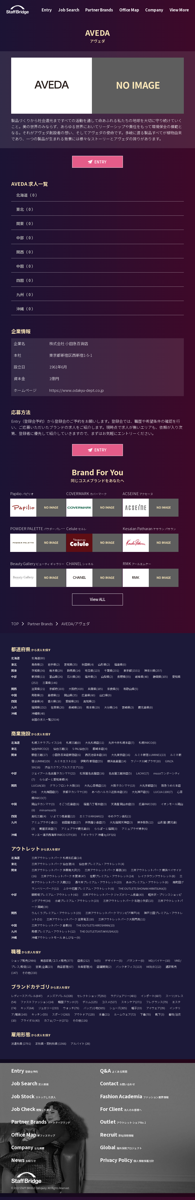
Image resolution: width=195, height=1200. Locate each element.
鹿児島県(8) (145, 710)
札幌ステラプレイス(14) (46, 746)
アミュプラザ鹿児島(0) (75, 832)
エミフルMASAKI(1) (91, 819)
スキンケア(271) (131, 1005)
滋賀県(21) (38, 692)
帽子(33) (136, 1011)
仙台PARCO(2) (40, 752)
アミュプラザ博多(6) (135, 832)
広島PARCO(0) (147, 807)
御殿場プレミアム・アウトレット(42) (54, 897)
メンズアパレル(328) (60, 999)
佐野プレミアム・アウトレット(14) (112, 879)
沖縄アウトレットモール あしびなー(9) (55, 941)
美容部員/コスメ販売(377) (56, 963)
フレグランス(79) (157, 1005)
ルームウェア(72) (125, 1017)
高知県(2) (89, 704)
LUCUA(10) (38, 789)
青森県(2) (37, 667)
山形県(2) (104, 667)
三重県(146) (49, 686)
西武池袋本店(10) (96, 758)
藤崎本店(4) (100, 752)
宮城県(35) (70, 667)
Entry (52, 13)
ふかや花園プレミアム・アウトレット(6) (88, 891)
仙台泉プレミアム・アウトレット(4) (101, 867)
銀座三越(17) (39, 758)
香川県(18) (54, 704)
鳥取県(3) (37, 698)
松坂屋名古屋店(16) (92, 776)
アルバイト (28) (80, 1046)
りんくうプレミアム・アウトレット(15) (56, 916)
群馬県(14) (73, 673)
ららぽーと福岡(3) (105, 832)
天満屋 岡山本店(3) (123, 807)
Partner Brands (100, 13)
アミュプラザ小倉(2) (44, 825)
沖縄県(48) (38, 717)
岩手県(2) (54, 667)
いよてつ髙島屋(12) (63, 819)
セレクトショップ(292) (91, 999)
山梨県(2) (107, 680)
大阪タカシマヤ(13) (122, 789)
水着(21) (104, 1017)
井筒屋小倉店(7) (95, 825)
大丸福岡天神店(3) (121, 825)
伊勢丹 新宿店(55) (91, 764)
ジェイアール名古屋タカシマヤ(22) (53, 776)
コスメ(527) (109, 1005)
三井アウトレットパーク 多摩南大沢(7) (55, 873)
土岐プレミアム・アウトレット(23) (77, 904)
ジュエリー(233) (48, 1011)
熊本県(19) (93, 710)
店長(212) (83, 963)
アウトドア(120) (84, 1017)
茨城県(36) (38, 673)
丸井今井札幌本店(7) (121, 746)
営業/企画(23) (44, 970)
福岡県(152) (38, 710)
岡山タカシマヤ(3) (43, 807)
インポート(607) (151, 999)
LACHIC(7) (142, 776)
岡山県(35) (70, 698)
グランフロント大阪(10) (65, 789)
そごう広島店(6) (69, 807)
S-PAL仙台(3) (80, 752)
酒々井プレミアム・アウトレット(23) (98, 885)
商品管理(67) (65, 970)
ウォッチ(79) (71, 1011)
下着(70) (145, 1017)
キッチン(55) (39, 1017)
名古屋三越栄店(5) (120, 776)
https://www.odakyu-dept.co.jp (76, 390)
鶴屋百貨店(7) (48, 832)
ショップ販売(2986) (23, 963)
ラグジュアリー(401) (123, 999)
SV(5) (97, 963)
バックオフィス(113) (129, 970)
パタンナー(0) (135, 963)
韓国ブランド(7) (68, 1005)
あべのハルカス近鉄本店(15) (109, 795)
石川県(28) (73, 680)
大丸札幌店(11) (94, 746)
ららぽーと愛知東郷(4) (53, 783)
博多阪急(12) (145, 825)
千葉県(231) (111, 673)
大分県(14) (111, 710)
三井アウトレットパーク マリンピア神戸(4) (112, 916)
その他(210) (29, 976)
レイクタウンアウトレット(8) (156, 879)
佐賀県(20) (57, 710)
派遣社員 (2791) (21, 1046)
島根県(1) (54, 698)
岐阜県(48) (142, 680)
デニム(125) (90, 1005)
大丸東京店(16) (120, 758)
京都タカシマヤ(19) (75, 795)
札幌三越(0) (73, 746)
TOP (15, 626)
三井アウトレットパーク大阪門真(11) (121, 922)
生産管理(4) (85, 970)
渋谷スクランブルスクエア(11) (64, 770)
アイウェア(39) (155, 1011)
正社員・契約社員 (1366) (51, 1046)
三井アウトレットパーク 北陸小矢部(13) (128, 904)
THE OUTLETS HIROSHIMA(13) (95, 928)
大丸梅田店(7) (49, 795)
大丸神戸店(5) (140, 795)
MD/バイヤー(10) (159, 963)
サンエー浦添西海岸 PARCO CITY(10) (54, 838)
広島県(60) (88, 698)
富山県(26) (56, 680)
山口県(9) (105, 698)
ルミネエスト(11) (65, 764)
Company (151, 13)
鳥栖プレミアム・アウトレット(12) (53, 935)
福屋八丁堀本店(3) (95, 807)
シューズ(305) (118, 1011)
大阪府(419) (76, 692)
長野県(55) (124, 680)
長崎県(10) (75, 710)
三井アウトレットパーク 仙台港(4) (53, 867)
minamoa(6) (47, 813)
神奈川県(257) (153, 673)
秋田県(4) (88, 667)
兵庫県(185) (95, 692)
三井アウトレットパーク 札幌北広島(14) (56, 861)
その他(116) (80, 1023)
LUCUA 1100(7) (163, 795)
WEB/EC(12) (153, 970)
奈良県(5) (113, 692)
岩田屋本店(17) (71, 825)
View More (174, 13)
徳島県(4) (37, 704)
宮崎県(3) (128, 710)
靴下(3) (159, 1017)
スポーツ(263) (61, 1017)
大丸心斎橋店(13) (95, 789)
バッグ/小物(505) (94, 1011)
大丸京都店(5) (148, 789)
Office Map (128, 13)
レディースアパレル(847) (26, 999)
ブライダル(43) (30, 1023)
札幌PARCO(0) (147, 746)
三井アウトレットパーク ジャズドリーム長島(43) (113, 897)
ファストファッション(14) (37, 1005)
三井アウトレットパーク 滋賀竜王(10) (70, 922)
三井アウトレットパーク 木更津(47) (63, 879)
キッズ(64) (27, 1011)
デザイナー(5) (113, 963)
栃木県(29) (56, 673)
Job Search (71, 13)
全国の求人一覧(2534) (45, 723)
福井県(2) (91, 680)
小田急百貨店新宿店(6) (66, 758)
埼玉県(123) (92, 673)
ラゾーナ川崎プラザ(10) (146, 764)
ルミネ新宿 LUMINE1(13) (150, 758)
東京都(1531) (131, 673)
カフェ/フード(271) (56, 1023)
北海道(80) (38, 661)
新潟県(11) (38, 680)
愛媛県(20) (72, 704)
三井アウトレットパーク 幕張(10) (105, 873)
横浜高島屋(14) (116, 764)
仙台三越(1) (60, 752)
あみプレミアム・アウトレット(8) (147, 885)
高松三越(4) (38, 819)
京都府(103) (56, 692)
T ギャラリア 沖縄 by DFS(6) (98, 838)
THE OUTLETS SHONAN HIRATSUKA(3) (142, 891)
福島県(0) (120, 667)
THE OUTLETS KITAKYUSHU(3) (99, 935)
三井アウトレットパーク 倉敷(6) (51, 928)
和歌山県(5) (130, 692)
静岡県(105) (160, 680)
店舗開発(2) (104, 970)
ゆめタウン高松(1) (119, 819)
